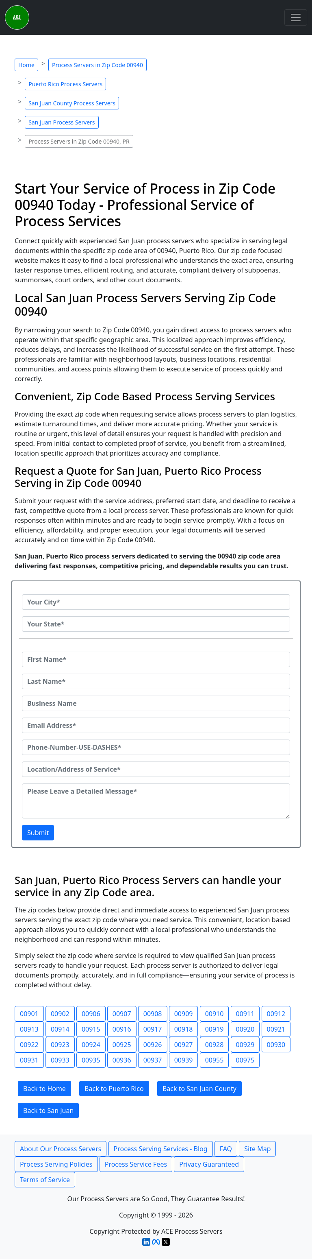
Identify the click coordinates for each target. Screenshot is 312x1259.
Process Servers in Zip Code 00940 (97, 65)
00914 (60, 1029)
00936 (122, 1060)
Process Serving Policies (56, 1164)
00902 (60, 1013)
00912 (276, 1013)
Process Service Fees (136, 1164)
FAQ (226, 1148)
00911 (245, 1013)
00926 (152, 1044)
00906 (91, 1013)
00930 (276, 1044)
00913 (29, 1029)
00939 (183, 1060)
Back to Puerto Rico (114, 1088)
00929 (245, 1044)
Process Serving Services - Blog (161, 1148)
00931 (29, 1060)
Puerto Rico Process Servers (65, 84)
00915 (91, 1029)
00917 (152, 1029)
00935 (91, 1060)
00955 (214, 1060)
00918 (183, 1029)
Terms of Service (45, 1179)
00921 (276, 1029)
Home (26, 65)
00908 (152, 1013)
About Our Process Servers (60, 1148)
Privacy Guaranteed (209, 1164)
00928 (214, 1044)
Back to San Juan (48, 1110)
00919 (214, 1029)
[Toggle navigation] (295, 17)
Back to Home (44, 1088)
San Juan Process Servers (61, 122)
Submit (38, 832)
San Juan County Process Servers (71, 103)
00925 (122, 1044)
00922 (29, 1044)
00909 (183, 1013)
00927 (183, 1044)
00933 (60, 1060)
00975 (245, 1060)
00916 (122, 1029)
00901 (29, 1013)
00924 (91, 1044)
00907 (122, 1013)
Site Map (257, 1148)
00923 (60, 1044)
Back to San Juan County (199, 1088)
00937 (152, 1060)
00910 (214, 1013)
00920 (245, 1029)
